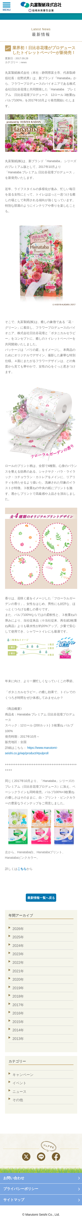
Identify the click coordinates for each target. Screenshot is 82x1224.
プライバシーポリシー (20, 1189)
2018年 (18, 996)
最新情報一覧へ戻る (41, 898)
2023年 (18, 954)
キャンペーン (22, 1075)
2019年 (18, 988)
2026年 (18, 929)
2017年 (18, 1005)
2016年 (18, 1013)
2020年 (18, 979)
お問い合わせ (13, 1178)
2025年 (18, 937)
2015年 (18, 1022)
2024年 (18, 946)
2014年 (18, 1030)
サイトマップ (13, 1200)
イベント (19, 1083)
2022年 (18, 962)
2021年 (18, 971)
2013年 (18, 1039)
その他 (17, 1100)
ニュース (19, 1091)
